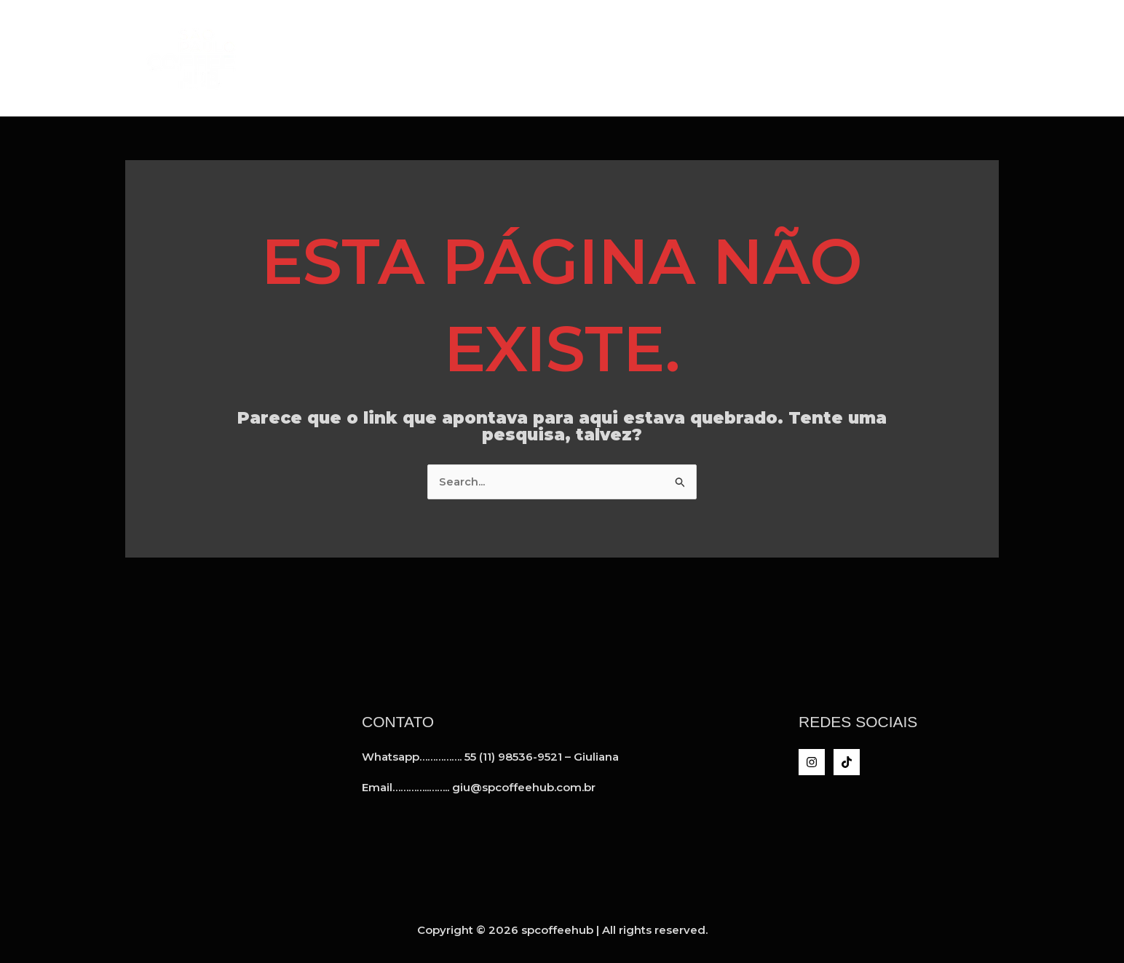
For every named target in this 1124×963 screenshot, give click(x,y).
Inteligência (942, 58)
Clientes (843, 58)
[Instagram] (812, 762)
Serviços (756, 58)
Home (610, 58)
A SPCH (677, 58)
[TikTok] (847, 762)
